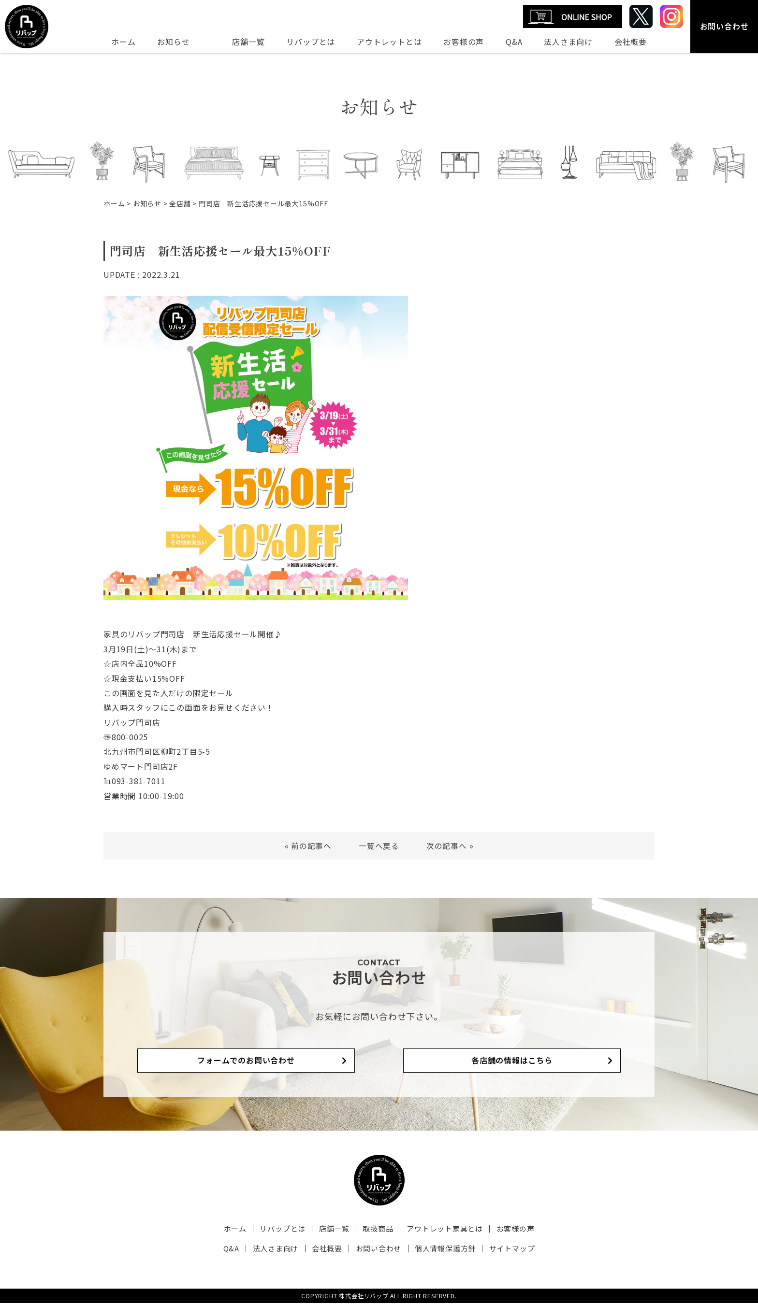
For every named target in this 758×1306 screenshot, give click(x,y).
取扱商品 (376, 1232)
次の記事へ (446, 845)
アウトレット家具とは (440, 1232)
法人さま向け (568, 41)
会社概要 (630, 41)
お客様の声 (463, 41)
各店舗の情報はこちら (480, 1063)
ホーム (123, 41)
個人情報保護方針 (440, 1252)
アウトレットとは (389, 41)
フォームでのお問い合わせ (277, 1063)
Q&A (514, 41)
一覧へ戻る (379, 845)
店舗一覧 (248, 41)
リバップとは (310, 41)
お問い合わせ (724, 26)
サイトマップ (504, 1252)
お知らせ (173, 41)
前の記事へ (311, 845)
